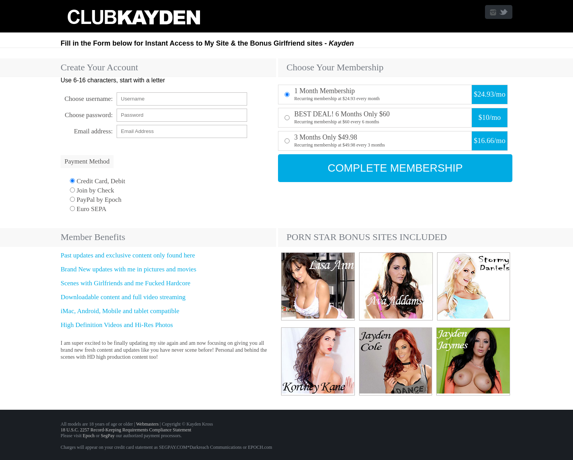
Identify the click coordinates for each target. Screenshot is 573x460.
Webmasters (147, 424)
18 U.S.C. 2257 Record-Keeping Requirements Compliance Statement (126, 430)
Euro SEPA (88, 209)
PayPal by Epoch (95, 199)
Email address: (93, 131)
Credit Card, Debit (97, 181)
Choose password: (89, 115)
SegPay (108, 435)
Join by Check (92, 190)
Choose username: (88, 98)
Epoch (89, 435)
